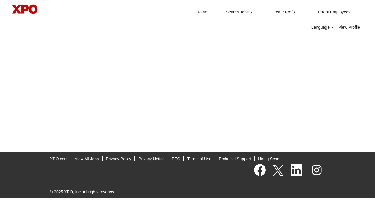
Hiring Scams (270, 158)
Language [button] (322, 27)
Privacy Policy (118, 158)
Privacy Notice (151, 158)
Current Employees (332, 12)
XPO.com (59, 158)
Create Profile (284, 12)
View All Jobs (87, 158)
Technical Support (235, 158)
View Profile (349, 27)
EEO (176, 158)
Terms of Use (199, 158)
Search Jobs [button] (239, 12)
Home (201, 12)
